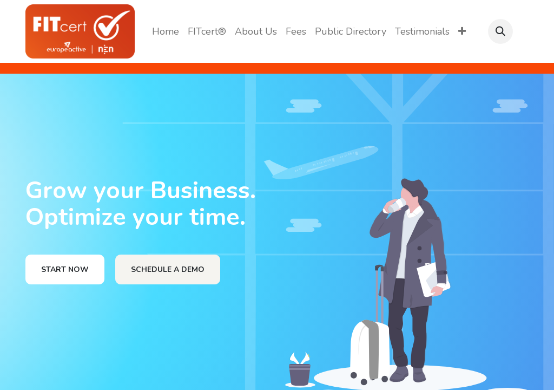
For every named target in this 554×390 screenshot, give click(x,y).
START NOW (65, 269)
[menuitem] (165, 31)
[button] (500, 31)
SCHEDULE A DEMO (168, 269)
